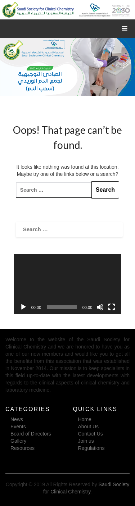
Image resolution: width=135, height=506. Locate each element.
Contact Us (90, 434)
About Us (88, 426)
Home (84, 419)
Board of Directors (30, 434)
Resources (22, 448)
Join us (86, 441)
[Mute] (100, 307)
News (16, 419)
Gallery (18, 441)
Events (18, 426)
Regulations (91, 448)
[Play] (23, 307)
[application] (67, 284)
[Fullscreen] (111, 307)
